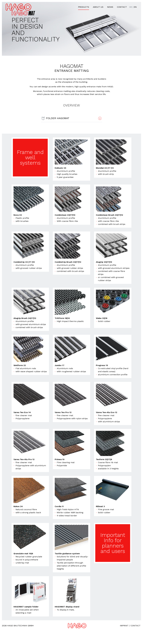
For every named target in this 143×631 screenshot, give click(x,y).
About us (98, 7)
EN (135, 7)
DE (130, 7)
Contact (122, 7)
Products (83, 7)
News (110, 7)
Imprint (124, 625)
